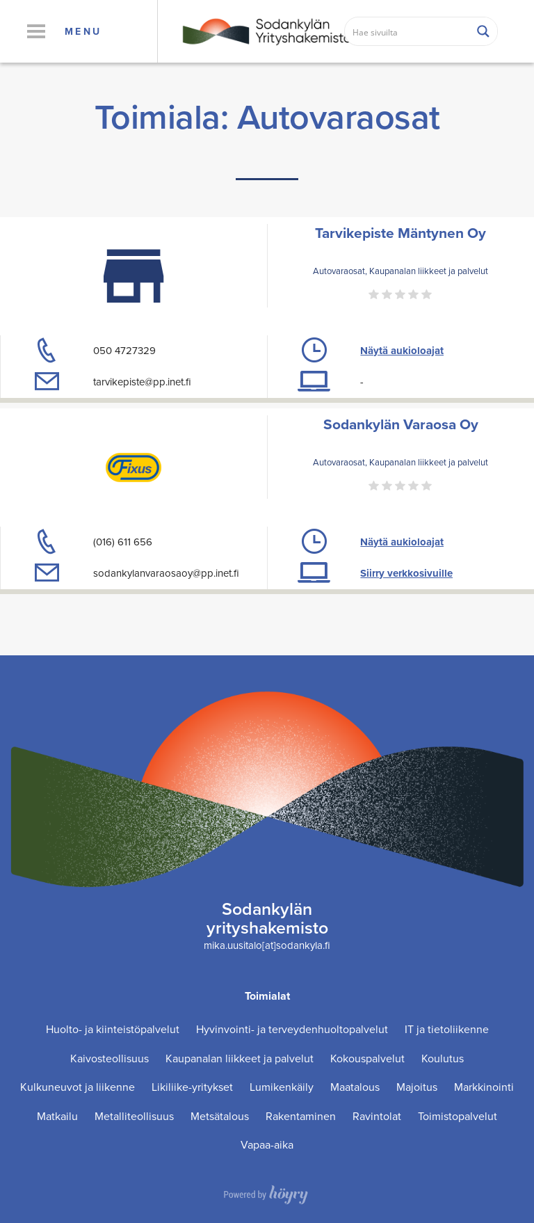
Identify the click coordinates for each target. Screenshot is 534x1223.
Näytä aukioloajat (402, 350)
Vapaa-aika (267, 1145)
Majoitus (416, 1087)
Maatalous (355, 1087)
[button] (35, 31)
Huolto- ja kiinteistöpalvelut (112, 1029)
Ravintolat (377, 1116)
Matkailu (57, 1116)
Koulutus (442, 1058)
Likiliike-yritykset (192, 1087)
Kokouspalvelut (367, 1058)
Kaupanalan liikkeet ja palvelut (239, 1058)
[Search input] (408, 31)
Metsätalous (220, 1116)
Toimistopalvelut (457, 1116)
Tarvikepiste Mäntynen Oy (400, 232)
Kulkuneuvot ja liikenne (77, 1087)
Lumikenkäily (282, 1087)
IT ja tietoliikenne (447, 1029)
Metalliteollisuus (134, 1116)
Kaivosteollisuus (109, 1058)
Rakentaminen (301, 1116)
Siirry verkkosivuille (406, 573)
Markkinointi (484, 1087)
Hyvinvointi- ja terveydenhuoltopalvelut (292, 1029)
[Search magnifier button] (483, 31)
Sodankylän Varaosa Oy (400, 424)
